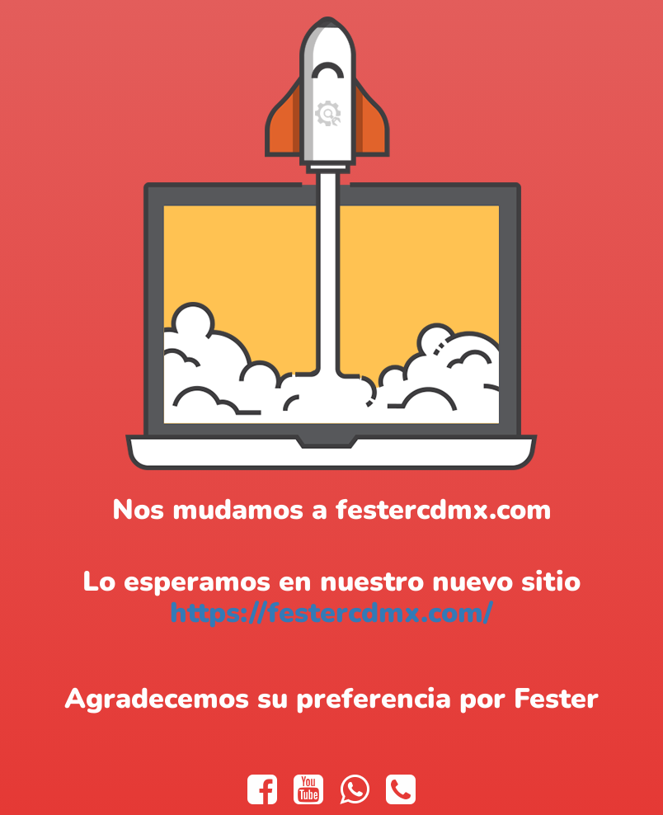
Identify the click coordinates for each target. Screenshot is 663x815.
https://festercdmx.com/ (331, 613)
